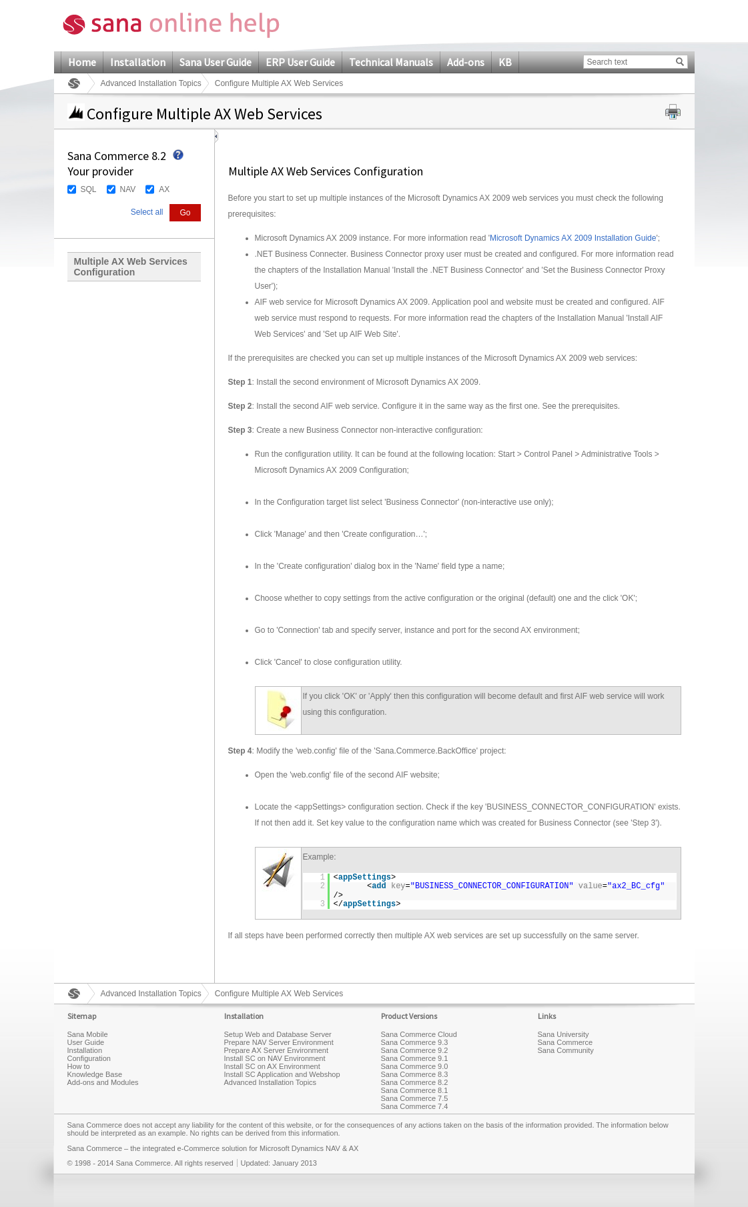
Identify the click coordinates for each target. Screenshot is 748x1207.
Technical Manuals (391, 62)
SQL (89, 189)
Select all (147, 212)
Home (82, 62)
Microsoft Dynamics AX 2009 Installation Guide (573, 238)
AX (164, 189)
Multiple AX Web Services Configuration (131, 266)
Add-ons (465, 62)
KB (505, 62)
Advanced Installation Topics (151, 83)
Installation (137, 62)
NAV (128, 189)
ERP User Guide (300, 62)
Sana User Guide (215, 62)
